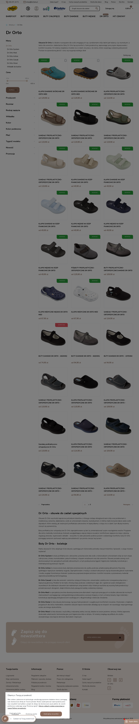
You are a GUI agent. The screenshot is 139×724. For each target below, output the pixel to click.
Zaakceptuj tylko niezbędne (15, 713)
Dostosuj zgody (31, 714)
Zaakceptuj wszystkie (51, 714)
